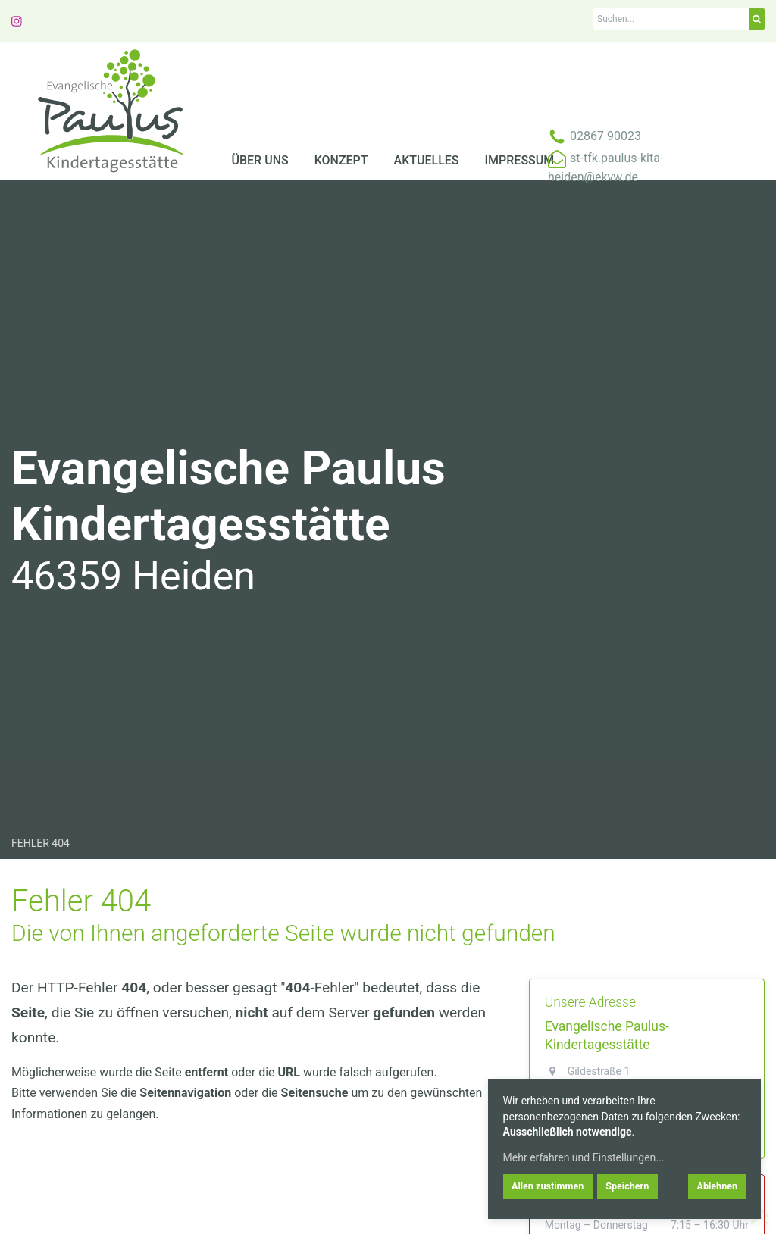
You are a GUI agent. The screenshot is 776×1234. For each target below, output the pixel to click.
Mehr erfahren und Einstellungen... (584, 1157)
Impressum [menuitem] (520, 160)
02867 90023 (605, 136)
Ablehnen (716, 1186)
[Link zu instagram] (16, 20)
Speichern (627, 1186)
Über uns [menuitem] (260, 160)
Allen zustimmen (548, 1186)
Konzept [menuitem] (341, 160)
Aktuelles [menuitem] (426, 160)
